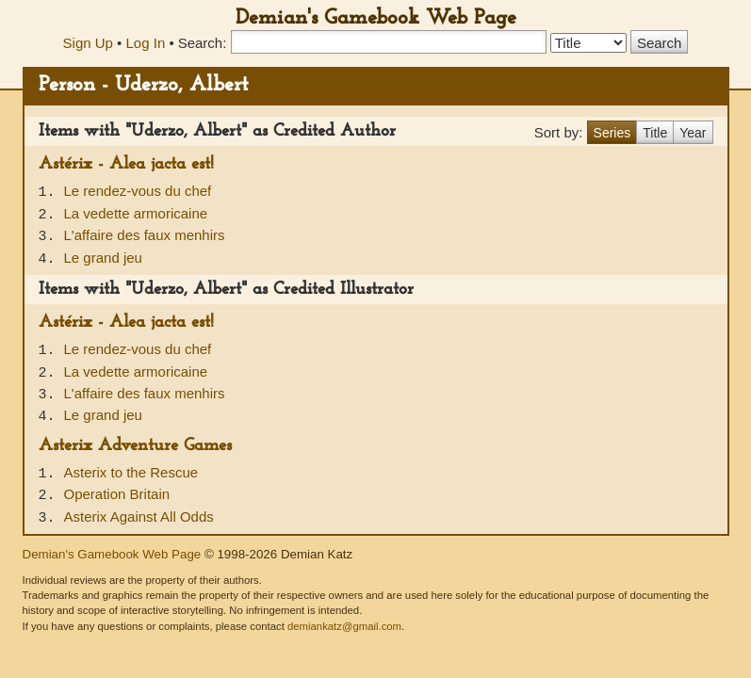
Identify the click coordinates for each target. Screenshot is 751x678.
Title (655, 132)
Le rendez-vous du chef (138, 191)
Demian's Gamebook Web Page (376, 18)
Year (692, 132)
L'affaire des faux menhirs (144, 235)
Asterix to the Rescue (131, 472)
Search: (202, 43)
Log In (146, 43)
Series (612, 132)
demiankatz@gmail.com (344, 626)
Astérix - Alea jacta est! (126, 164)
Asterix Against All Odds (139, 516)
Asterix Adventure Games (135, 446)
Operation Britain (117, 494)
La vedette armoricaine (136, 213)
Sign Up (88, 43)
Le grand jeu (103, 258)
